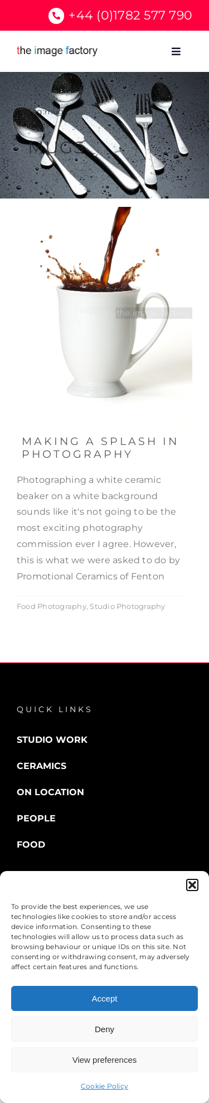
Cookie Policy (104, 1086)
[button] (192, 885)
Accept (105, 998)
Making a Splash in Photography (100, 448)
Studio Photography (127, 606)
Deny (104, 1029)
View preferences (104, 1060)
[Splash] (104, 211)
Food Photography (51, 606)
